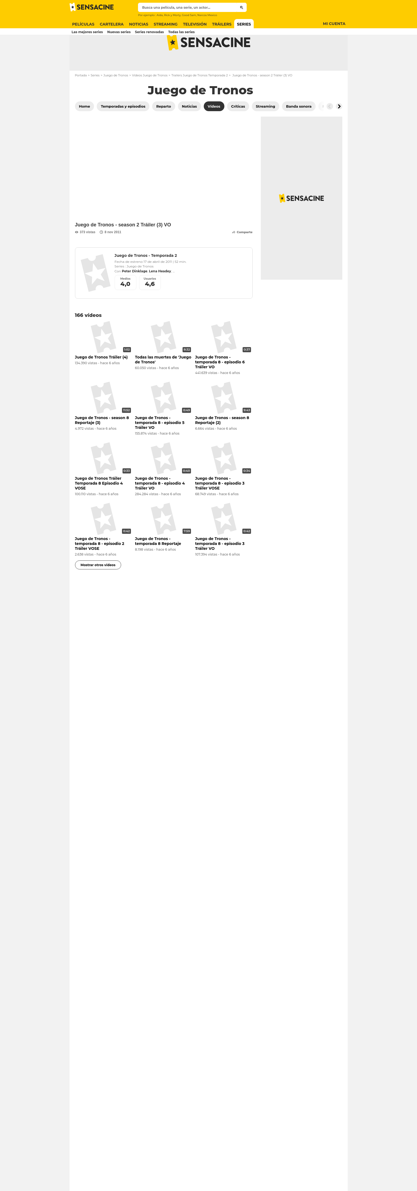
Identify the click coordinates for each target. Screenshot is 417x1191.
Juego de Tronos (116, 97)
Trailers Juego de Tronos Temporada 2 (199, 97)
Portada (81, 97)
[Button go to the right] (339, 127)
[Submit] (241, 7)
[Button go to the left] (330, 127)
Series (95, 97)
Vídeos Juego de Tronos (150, 97)
